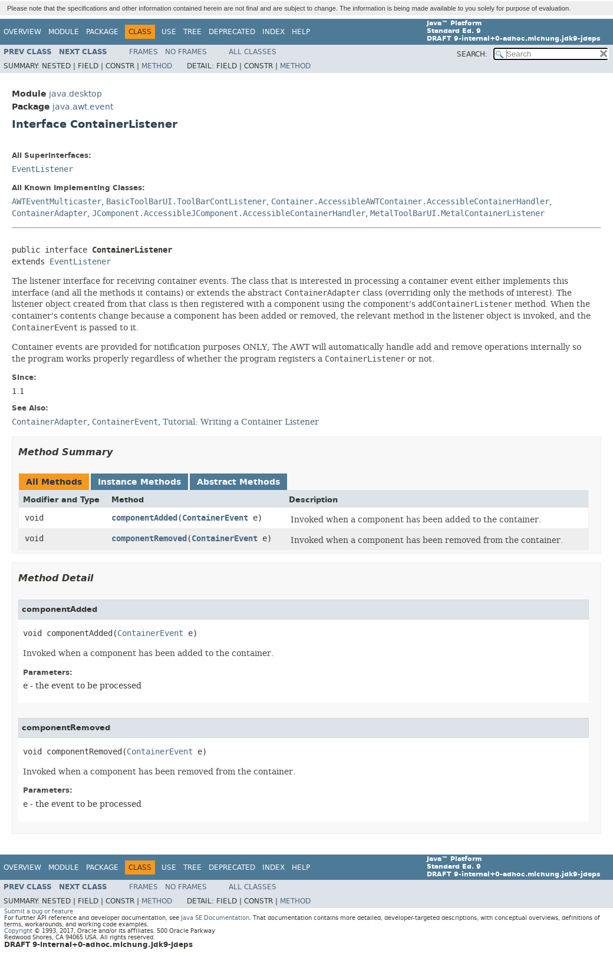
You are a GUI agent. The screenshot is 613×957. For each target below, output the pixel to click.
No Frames (186, 52)
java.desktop (75, 94)
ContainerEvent (215, 518)
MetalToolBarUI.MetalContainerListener (457, 213)
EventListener (42, 169)
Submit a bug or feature (38, 911)
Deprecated (232, 32)
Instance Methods (139, 482)
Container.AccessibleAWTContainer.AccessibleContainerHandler (410, 202)
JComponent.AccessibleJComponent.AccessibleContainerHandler (228, 213)
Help (301, 32)
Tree (192, 32)
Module (63, 32)
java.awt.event (82, 107)
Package (102, 32)
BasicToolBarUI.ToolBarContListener (186, 202)
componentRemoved (149, 539)
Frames (143, 52)
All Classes (252, 52)
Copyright (18, 931)
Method (156, 66)
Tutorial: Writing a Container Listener (241, 421)
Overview (22, 32)
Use (169, 32)
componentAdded (144, 518)
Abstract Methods (238, 482)
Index (273, 32)
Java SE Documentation (215, 918)
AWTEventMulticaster (56, 202)
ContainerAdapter (49, 213)
